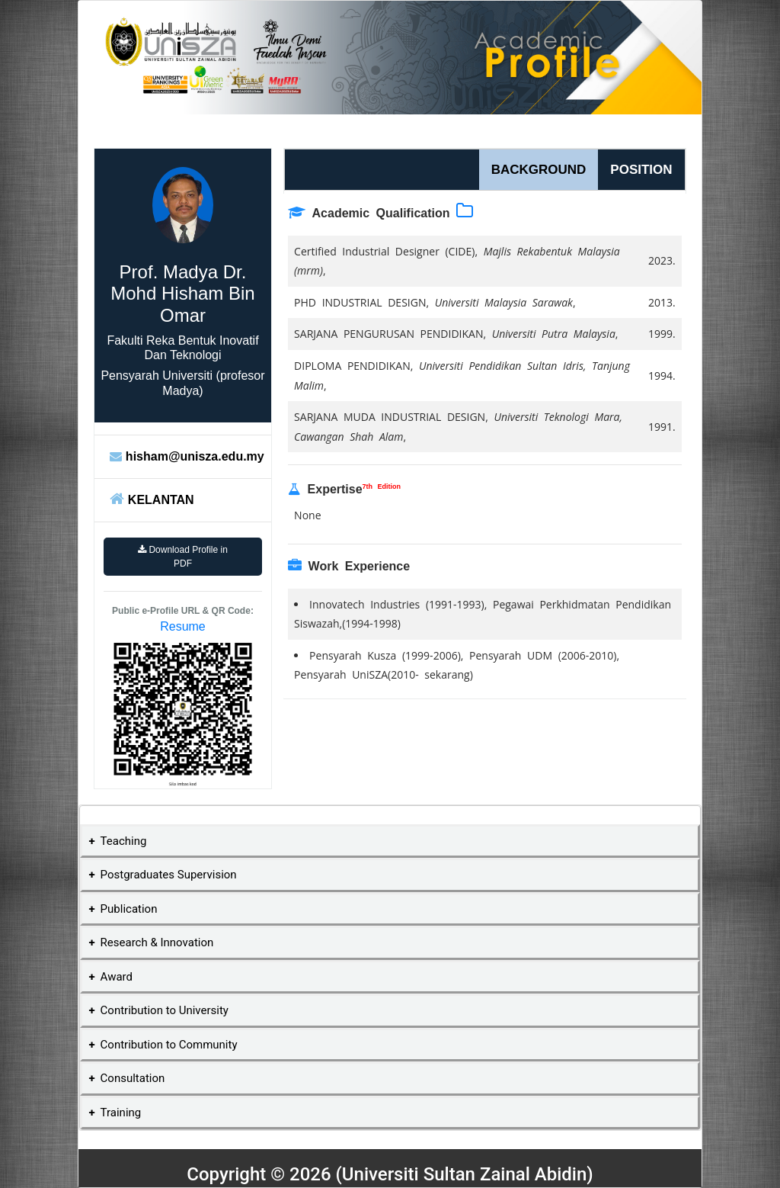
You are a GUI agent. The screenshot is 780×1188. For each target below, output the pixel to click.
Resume (183, 626)
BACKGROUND (539, 169)
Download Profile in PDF (183, 556)
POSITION (641, 169)
